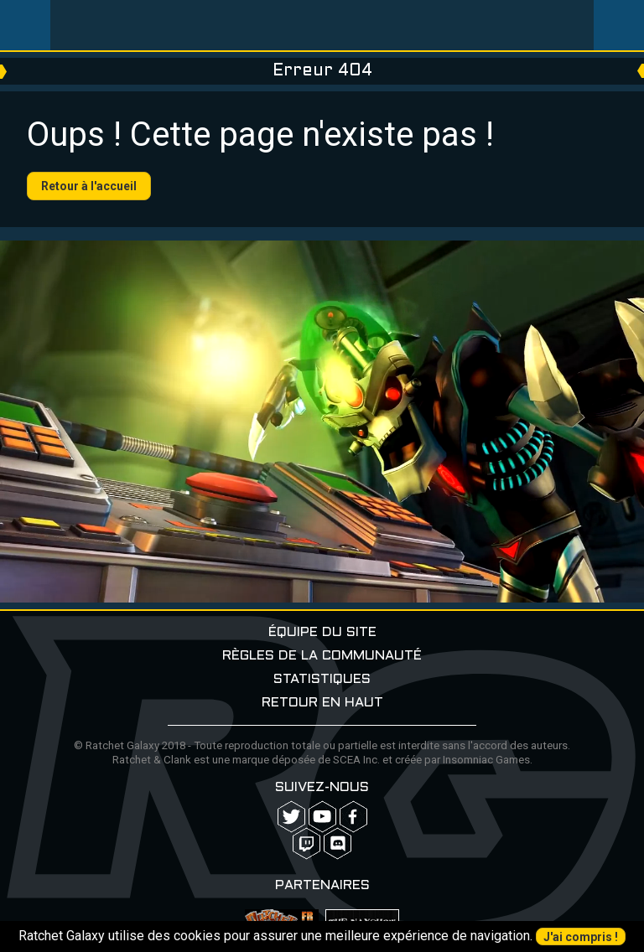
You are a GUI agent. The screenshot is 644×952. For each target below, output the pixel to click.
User (619, 25)
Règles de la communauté (322, 655)
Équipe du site (322, 632)
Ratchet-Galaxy (322, 25)
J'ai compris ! (580, 937)
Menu (25, 25)
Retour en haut (322, 702)
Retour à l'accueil (89, 186)
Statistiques (322, 679)
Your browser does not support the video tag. (322, 422)
